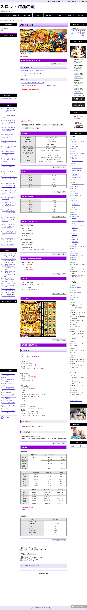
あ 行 (72, 30)
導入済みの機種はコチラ (76, 401)
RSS (70, 1)
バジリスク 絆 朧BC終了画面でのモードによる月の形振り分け (8, 219)
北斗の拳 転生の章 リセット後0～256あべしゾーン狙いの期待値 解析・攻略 (9, 204)
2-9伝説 (4, 377)
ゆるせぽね (74, 235)
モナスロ (74, 259)
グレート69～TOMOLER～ (78, 264)
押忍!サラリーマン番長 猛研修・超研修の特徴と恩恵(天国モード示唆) (8, 129)
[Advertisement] (43, 106)
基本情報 (24, 125)
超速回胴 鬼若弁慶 (76, 170)
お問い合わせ (77, 1)
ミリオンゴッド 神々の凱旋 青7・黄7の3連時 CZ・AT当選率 (9, 178)
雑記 (59, 15)
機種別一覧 (16, 15)
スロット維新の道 (17, 6)
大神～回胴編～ (76, 253)
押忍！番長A (75, 193)
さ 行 (83, 30)
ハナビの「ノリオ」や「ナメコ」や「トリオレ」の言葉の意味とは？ (8, 122)
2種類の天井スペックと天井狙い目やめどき (33, 70)
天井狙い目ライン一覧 (78, 28)
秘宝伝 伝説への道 (34, 565)
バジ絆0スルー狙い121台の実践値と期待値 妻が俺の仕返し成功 (9, 255)
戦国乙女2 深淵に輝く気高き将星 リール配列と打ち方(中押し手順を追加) (8, 226)
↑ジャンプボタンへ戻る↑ (59, 167)
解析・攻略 (27, 15)
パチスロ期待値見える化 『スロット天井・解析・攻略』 (8, 389)
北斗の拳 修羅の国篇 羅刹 (78, 221)
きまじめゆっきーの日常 (8, 395)
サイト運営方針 (53, 1)
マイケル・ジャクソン (77, 188)
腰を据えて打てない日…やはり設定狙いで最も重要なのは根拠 (8, 280)
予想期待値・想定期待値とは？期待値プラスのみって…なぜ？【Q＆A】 (8, 266)
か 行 (77, 30)
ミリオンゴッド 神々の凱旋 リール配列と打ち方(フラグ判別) (9, 233)
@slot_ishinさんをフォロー (27, 560)
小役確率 (23, 75)
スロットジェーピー (7, 408)
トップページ (5, 15)
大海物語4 (74, 214)
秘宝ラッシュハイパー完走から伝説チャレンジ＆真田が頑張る (39, 85)
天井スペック (46, 125)
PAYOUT (31, 125)
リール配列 (25, 128)
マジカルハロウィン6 (77, 230)
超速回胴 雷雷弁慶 (76, 292)
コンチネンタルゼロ (77, 168)
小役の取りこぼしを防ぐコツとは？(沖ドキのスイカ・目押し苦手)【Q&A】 (9, 136)
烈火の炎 (74, 148)
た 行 (72, 33)
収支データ (70, 15)
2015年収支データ (78, 85)
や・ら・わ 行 (80, 35)
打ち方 (32, 128)
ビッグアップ (75, 179)
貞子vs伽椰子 (75, 242)
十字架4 (74, 257)
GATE (73, 165)
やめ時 (61, 125)
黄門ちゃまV (75, 239)
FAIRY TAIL (75, 219)
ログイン (85, 1)
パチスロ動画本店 (6, 392)
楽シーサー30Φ (75, 216)
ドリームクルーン (76, 186)
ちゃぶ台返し (75, 244)
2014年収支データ (78, 93)
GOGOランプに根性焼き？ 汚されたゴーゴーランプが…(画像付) (9, 153)
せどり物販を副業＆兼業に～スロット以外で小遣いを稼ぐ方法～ (8, 290)
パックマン (74, 209)
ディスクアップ (76, 248)
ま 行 (72, 35)
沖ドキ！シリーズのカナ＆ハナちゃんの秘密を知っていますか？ (8, 166)
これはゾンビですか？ (77, 200)
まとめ (27, 565)
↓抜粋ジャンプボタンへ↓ (59, 64)
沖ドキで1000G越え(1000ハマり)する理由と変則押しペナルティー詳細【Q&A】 (9, 185)
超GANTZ (74, 175)
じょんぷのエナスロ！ (7, 400)
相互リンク (81, 15)
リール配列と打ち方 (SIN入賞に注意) (32, 73)
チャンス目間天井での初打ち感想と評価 (32, 83)
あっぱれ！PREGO (76, 287)
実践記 (38, 15)
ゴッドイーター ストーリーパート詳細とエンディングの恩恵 (8, 160)
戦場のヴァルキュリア (77, 161)
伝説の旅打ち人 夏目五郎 (8, 245)
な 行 (77, 33)
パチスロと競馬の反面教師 (8, 403)
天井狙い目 (54, 125)
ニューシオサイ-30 (76, 177)
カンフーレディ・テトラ (78, 184)
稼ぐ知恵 (48, 15)
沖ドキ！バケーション (77, 255)
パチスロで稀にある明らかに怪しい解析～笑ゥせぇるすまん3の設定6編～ (8, 240)
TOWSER (74, 322)
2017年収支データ (78, 70)
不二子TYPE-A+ (76, 205)
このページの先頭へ (79, 606)
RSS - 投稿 (5, 417)
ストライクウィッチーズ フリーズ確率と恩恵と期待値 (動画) (8, 110)
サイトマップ (63, 1)
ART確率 (38, 125)
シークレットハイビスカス (78, 226)
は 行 (83, 33)
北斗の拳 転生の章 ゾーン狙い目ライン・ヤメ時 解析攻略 (9, 192)
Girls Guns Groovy (76, 195)
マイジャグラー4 (76, 299)
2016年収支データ (78, 78)
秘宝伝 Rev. (75, 228)
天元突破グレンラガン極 (78, 246)
